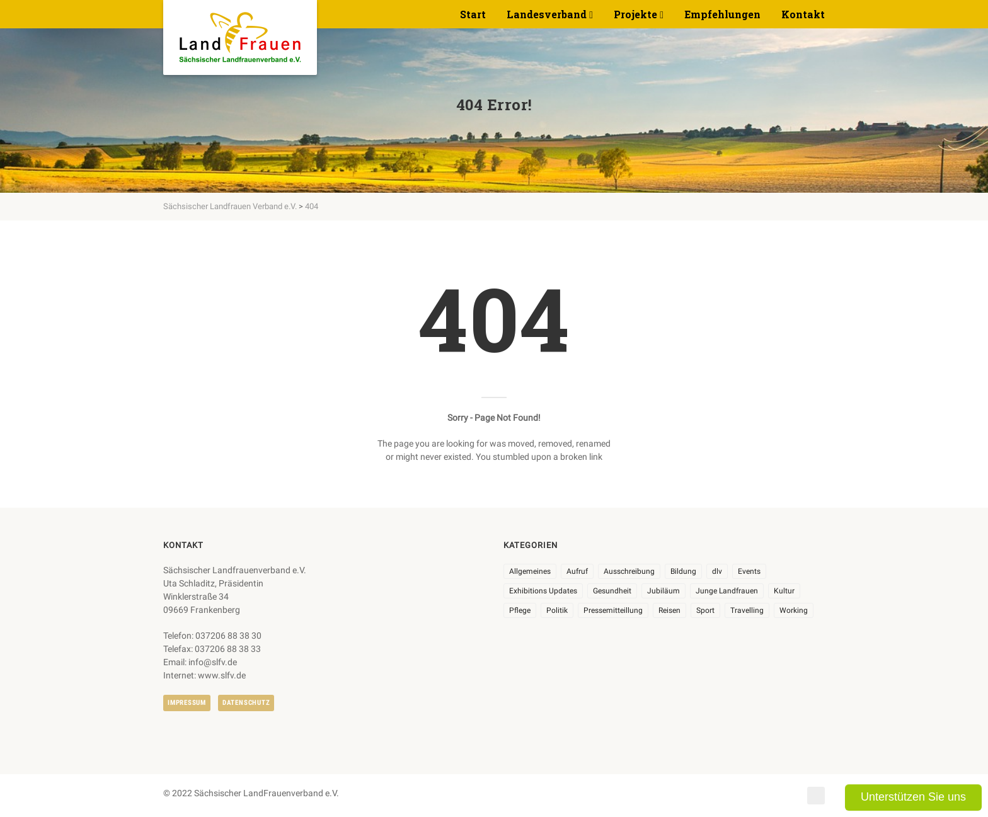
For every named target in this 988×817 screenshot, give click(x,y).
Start (473, 14)
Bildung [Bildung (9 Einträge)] (683, 571)
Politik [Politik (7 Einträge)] (557, 610)
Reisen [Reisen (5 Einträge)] (669, 610)
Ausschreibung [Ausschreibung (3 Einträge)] (629, 571)
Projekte (635, 14)
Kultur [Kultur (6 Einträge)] (784, 590)
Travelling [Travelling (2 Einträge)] (747, 610)
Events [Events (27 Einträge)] (749, 571)
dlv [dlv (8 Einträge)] (717, 571)
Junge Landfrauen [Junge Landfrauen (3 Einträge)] (727, 590)
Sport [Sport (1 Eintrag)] (705, 610)
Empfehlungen (722, 14)
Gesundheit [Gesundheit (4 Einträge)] (612, 590)
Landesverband (547, 14)
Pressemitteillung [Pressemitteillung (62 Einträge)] (613, 610)
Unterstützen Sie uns (913, 797)
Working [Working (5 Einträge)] (793, 610)
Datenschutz (246, 703)
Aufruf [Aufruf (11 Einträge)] (577, 571)
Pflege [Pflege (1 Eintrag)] (520, 610)
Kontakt (803, 14)
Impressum (187, 703)
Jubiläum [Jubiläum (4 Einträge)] (663, 590)
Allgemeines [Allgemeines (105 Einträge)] (530, 571)
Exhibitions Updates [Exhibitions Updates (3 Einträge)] (543, 590)
